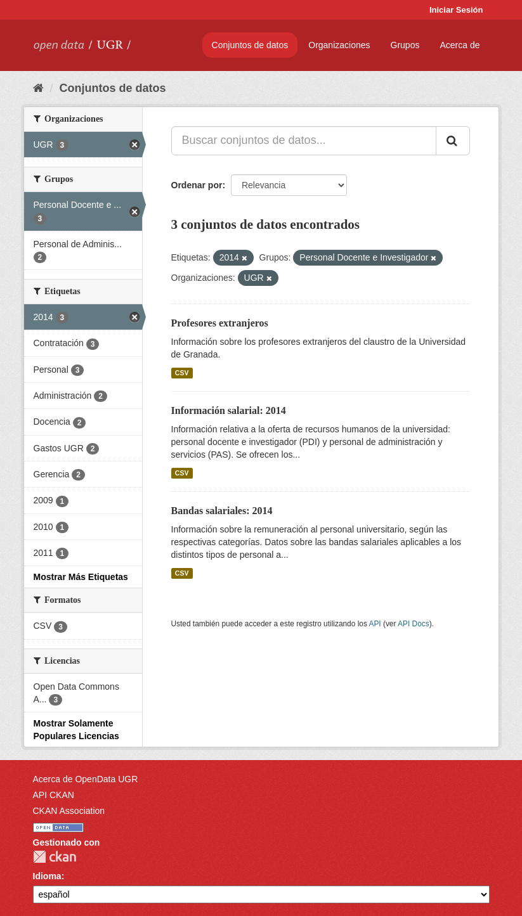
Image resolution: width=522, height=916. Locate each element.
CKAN (54, 856)
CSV (182, 373)
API (375, 623)
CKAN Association (69, 811)
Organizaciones (339, 45)
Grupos (405, 45)
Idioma (47, 876)
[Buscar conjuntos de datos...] (303, 140)
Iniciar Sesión (456, 10)
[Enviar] (453, 140)
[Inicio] (38, 88)
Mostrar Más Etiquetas (81, 577)
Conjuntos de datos (250, 45)
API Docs (413, 623)
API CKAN (53, 795)
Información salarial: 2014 (228, 410)
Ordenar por (197, 185)
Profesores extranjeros (219, 323)
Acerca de (460, 45)
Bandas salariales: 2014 (222, 510)
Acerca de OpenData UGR (85, 779)
